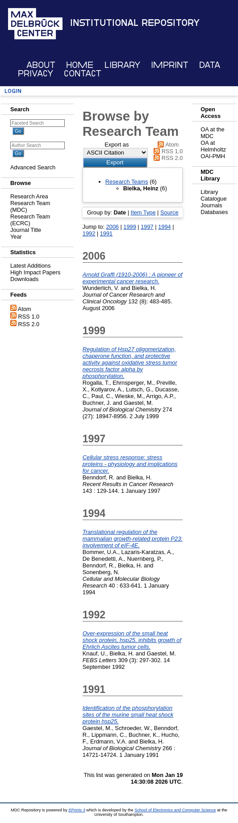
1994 (164, 226)
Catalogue (213, 198)
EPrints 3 (76, 810)
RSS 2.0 (29, 324)
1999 (129, 226)
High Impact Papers (35, 272)
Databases (214, 212)
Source (169, 212)
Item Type (143, 212)
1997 (147, 226)
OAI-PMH (212, 156)
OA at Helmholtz (213, 146)
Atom (24, 309)
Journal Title (25, 230)
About (40, 65)
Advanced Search (32, 167)
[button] (115, 162)
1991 (106, 233)
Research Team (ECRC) (30, 220)
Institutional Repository (135, 22)
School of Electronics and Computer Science (175, 810)
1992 (89, 233)
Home (79, 65)
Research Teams (126, 181)
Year (16, 236)
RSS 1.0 (29, 316)
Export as (116, 144)
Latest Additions (30, 265)
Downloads (24, 279)
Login (12, 91)
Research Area (29, 196)
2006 (112, 226)
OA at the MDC (212, 132)
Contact (82, 73)
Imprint (169, 65)
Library (122, 65)
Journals (211, 205)
